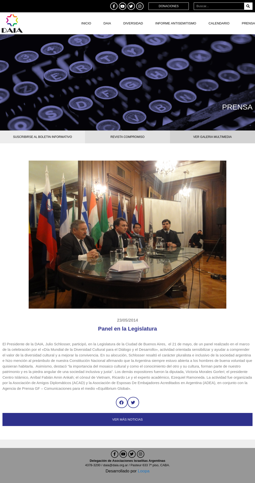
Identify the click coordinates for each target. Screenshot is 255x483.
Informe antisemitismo (175, 23)
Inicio (86, 23)
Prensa (248, 23)
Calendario (219, 23)
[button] (122, 402)
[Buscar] (248, 6)
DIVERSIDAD (133, 23)
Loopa (143, 471)
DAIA (107, 23)
